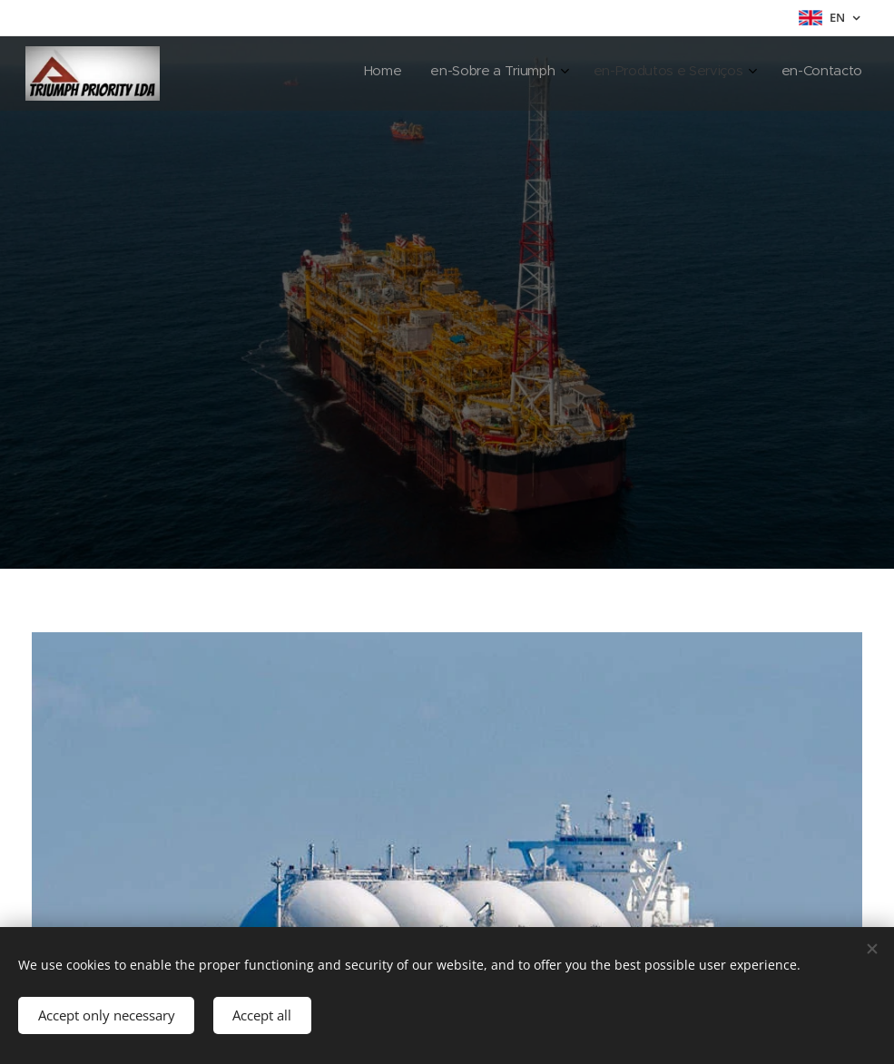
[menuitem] (761, 73)
